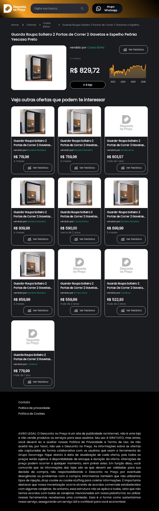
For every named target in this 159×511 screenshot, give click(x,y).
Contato (24, 402)
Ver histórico (133, 49)
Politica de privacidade (34, 408)
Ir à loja (87, 85)
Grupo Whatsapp (106, 8)
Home (15, 25)
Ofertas (31, 25)
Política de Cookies (31, 414)
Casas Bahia (47, 24)
